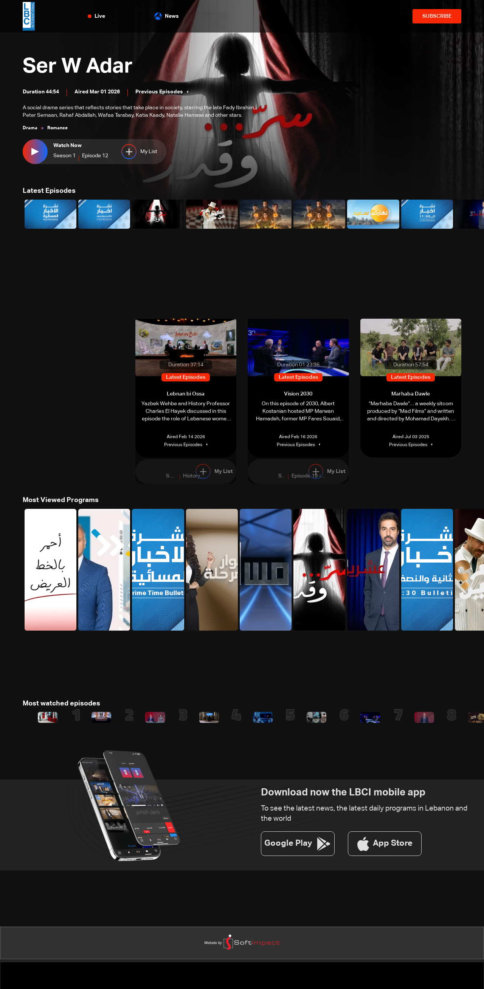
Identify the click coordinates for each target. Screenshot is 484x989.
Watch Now (67, 146)
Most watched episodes (61, 703)
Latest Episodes (49, 191)
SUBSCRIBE (436, 16)
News (166, 16)
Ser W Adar (79, 67)
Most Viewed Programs (61, 500)
